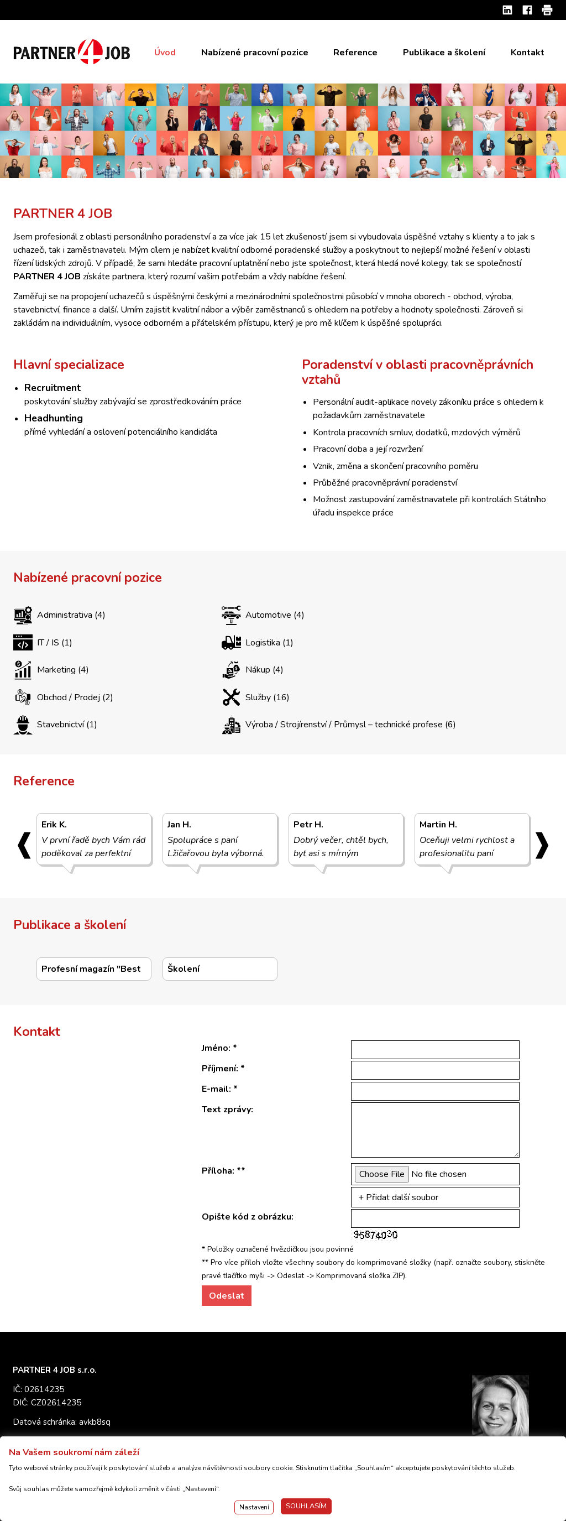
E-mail (215, 1089)
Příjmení (219, 1068)
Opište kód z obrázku (246, 1217)
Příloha (217, 1171)
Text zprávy (226, 1109)
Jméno (215, 1048)
